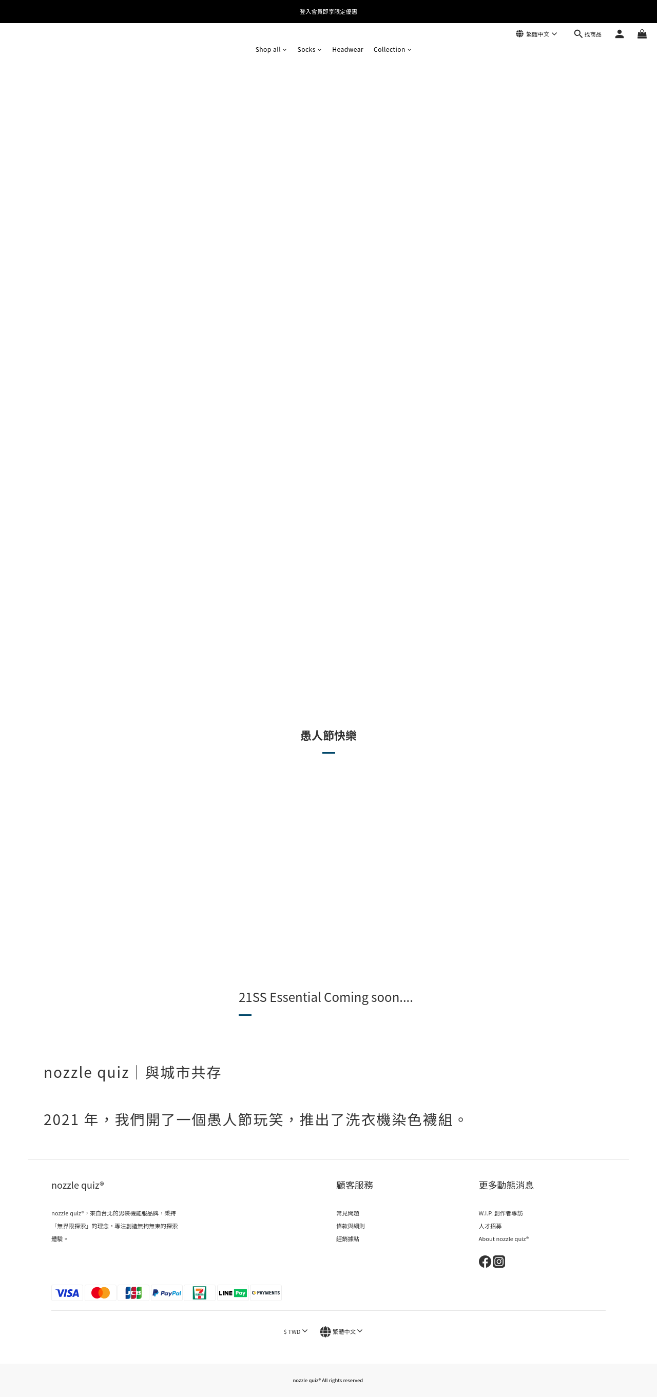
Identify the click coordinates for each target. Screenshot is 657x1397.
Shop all (271, 49)
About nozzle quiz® (504, 1238)
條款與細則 (350, 1226)
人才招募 (490, 1226)
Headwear (347, 49)
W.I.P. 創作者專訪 (501, 1213)
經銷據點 (347, 1238)
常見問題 (347, 1213)
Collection (393, 49)
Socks (310, 49)
